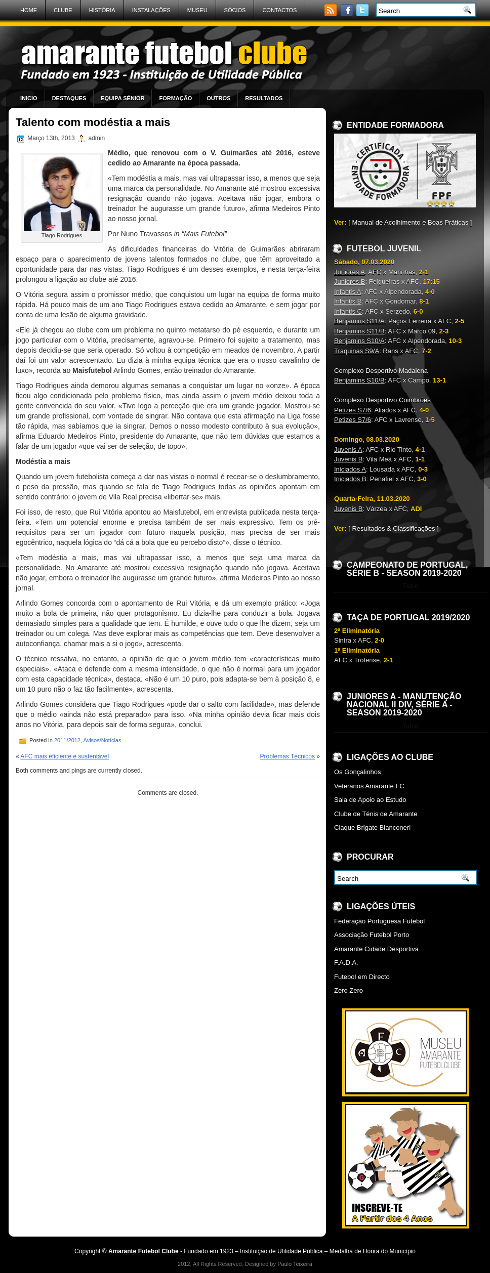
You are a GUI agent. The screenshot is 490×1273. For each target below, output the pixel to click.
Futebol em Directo (362, 977)
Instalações (151, 10)
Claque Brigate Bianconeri (372, 827)
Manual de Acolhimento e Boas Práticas (410, 222)
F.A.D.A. (346, 962)
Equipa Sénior (122, 98)
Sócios (235, 10)
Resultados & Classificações (393, 528)
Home (28, 10)
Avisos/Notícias (102, 740)
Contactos (279, 10)
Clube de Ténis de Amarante (376, 814)
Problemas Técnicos (287, 756)
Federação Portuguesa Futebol (379, 921)
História (102, 10)
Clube (63, 10)
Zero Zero (348, 990)
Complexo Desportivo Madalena (381, 370)
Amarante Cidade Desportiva (376, 949)
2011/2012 (67, 740)
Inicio (28, 98)
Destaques (69, 98)
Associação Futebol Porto (371, 935)
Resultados (263, 98)
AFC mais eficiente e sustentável (64, 756)
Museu (197, 10)
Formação (175, 98)
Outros (218, 98)
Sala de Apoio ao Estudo (370, 799)
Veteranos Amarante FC (369, 786)
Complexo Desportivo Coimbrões (382, 400)
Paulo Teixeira (294, 1264)
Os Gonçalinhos (357, 772)
